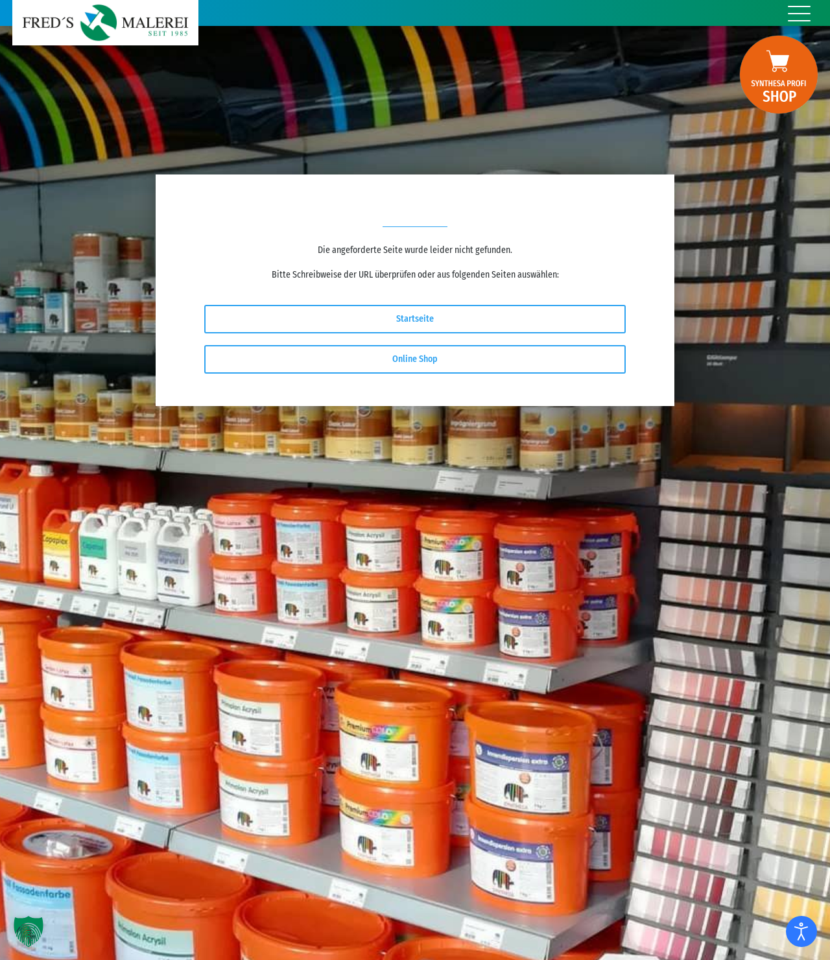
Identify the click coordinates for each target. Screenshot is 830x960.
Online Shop (415, 359)
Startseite (415, 318)
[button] (28, 931)
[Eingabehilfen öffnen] (801, 931)
